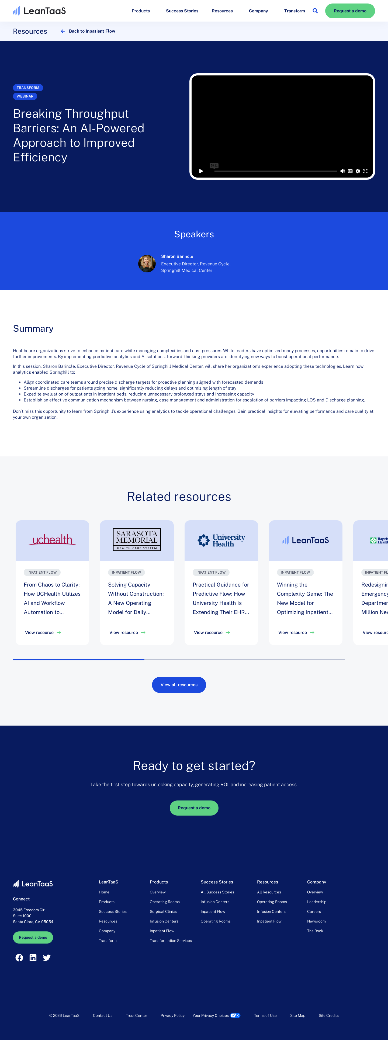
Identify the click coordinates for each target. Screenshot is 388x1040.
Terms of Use (265, 1015)
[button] (315, 11)
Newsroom (316, 921)
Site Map (297, 1015)
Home (104, 892)
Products (142, 10)
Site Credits (329, 1015)
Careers (314, 911)
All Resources (269, 892)
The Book (315, 931)
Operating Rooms (165, 902)
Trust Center (136, 1015)
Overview (158, 892)
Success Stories (182, 10)
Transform (294, 10)
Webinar (25, 96)
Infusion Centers (164, 921)
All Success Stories (217, 892)
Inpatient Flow (162, 931)
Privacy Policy (173, 1015)
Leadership (316, 902)
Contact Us (102, 1015)
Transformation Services (171, 940)
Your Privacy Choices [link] (211, 1015)
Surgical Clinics (163, 911)
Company (260, 10)
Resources (223, 10)
